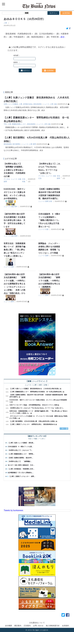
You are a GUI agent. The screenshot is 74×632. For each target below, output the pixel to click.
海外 (15, 206)
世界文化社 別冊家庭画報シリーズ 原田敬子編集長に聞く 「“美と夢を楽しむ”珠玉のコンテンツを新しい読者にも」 (14, 249)
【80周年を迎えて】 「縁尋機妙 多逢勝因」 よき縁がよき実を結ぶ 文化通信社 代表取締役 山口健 (15, 170)
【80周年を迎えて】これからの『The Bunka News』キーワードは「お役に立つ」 (36, 408)
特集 (23, 181)
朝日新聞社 (17, 144)
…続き (42, 110)
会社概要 (8, 626)
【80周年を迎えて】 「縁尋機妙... (19, 461)
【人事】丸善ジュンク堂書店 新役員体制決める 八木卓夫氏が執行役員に (34, 388)
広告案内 (27, 626)
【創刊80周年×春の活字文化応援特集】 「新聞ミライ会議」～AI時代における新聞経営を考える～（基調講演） (49, 280)
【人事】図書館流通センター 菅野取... (21, 454)
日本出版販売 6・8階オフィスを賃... (20, 446)
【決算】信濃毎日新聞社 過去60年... (20, 458)
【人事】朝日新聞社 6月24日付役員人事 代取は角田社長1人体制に (32, 421)
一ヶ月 (41, 439)
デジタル (7, 179)
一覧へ (63, 428)
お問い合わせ (38, 626)
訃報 (45, 385)
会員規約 (65, 626)
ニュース (46, 104)
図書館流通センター (19, 124)
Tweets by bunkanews (13, 510)
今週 (35, 439)
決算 (50, 201)
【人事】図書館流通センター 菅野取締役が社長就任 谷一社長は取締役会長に (36, 392)
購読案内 (17, 626)
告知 (58, 176)
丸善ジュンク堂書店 (11, 104)
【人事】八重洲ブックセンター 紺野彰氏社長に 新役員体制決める (32, 424)
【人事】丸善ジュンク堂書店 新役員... (21, 443)
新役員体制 (37, 104)
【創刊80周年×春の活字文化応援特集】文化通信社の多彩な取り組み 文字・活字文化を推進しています (14, 220)
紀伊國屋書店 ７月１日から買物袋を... (20, 472)
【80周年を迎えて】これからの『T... (20, 450)
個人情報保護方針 (53, 626)
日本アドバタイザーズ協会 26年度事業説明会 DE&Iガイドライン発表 (33, 405)
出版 (55, 104)
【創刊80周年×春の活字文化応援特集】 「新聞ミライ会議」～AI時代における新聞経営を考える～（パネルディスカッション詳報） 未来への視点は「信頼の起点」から (14, 283)
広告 (23, 179)
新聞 (34, 144)
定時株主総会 (28, 104)
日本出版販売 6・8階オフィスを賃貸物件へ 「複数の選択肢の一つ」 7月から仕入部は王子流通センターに (49, 220)
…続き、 (63, 37)
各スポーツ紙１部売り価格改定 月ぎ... (21, 465)
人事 (5, 23)
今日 (29, 439)
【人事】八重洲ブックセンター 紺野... (22, 476)
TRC (5, 124)
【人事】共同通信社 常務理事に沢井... (21, 469)
